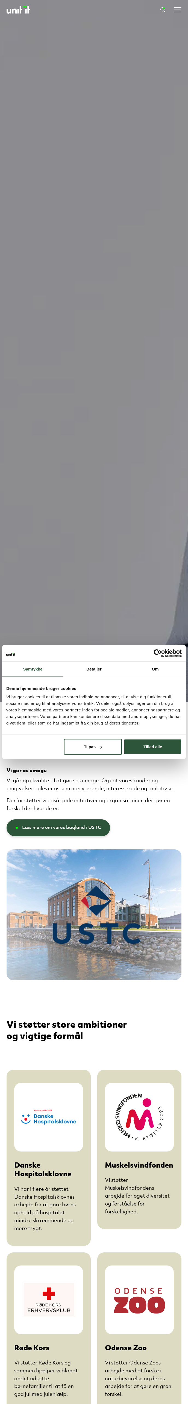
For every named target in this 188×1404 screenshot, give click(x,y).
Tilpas (93, 746)
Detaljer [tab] (94, 668)
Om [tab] (155, 668)
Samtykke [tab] (33, 668)
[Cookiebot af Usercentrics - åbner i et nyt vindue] (158, 653)
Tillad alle (152, 746)
